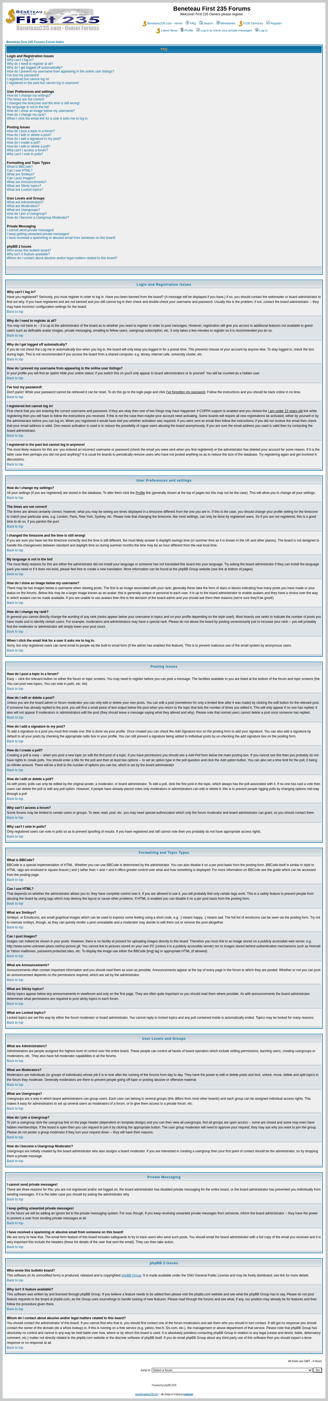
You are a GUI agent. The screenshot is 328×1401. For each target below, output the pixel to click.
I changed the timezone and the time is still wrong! (43, 103)
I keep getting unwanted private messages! (38, 234)
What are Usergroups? (23, 210)
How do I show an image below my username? (41, 111)
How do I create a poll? (23, 142)
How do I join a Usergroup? (27, 214)
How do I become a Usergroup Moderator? (38, 217)
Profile (187, 30)
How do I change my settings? (29, 95)
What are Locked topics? (25, 190)
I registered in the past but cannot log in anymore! (43, 83)
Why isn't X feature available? (28, 254)
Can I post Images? (21, 178)
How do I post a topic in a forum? (31, 131)
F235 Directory (251, 23)
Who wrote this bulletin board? (29, 250)
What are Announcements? (27, 182)
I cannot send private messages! (30, 230)
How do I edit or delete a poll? (28, 146)
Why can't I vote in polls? (25, 154)
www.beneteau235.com (146, 1394)
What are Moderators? (23, 206)
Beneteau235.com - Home (162, 23)
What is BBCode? (20, 167)
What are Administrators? (25, 202)
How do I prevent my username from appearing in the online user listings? (60, 71)
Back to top (15, 312)
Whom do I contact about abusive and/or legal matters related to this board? (62, 258)
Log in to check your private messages (224, 30)
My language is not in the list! (28, 107)
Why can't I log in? (20, 60)
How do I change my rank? (26, 115)
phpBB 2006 (170, 1385)
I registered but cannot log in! (28, 79)
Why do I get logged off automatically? (34, 68)
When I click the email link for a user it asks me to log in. (47, 118)
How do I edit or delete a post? (29, 135)
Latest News (167, 30)
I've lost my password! (23, 75)
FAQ (191, 23)
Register (274, 23)
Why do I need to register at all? (30, 64)
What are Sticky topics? (24, 186)
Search (206, 23)
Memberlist (225, 23)
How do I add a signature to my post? (34, 139)
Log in (261, 30)
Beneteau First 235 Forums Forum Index (35, 42)
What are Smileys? (20, 174)
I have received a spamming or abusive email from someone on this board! (61, 238)
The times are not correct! (25, 99)
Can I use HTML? (20, 170)
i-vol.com (188, 1394)
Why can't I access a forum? (27, 150)
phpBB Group (131, 1275)
